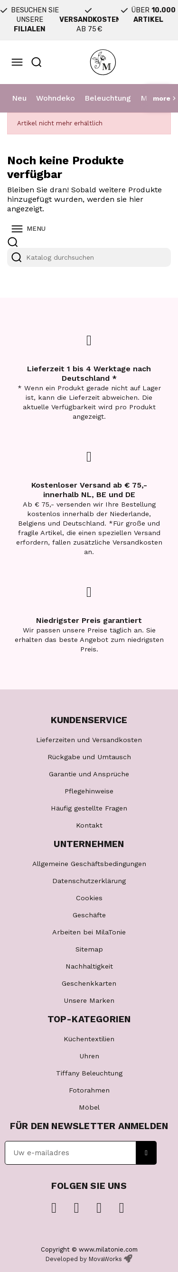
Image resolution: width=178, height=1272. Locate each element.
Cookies (89, 898)
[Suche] (89, 257)
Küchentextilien (89, 1039)
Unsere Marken (89, 1000)
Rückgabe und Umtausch (89, 757)
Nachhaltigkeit (89, 966)
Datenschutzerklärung (89, 881)
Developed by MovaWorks (84, 1259)
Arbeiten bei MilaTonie (89, 932)
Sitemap (89, 949)
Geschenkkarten (89, 983)
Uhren (89, 1056)
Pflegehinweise (89, 791)
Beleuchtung (107, 98)
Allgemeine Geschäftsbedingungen (89, 863)
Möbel (89, 1107)
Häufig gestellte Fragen (89, 808)
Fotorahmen (89, 1090)
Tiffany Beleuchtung (89, 1073)
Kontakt (89, 825)
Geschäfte (89, 915)
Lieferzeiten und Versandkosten (89, 740)
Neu (19, 98)
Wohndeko (55, 98)
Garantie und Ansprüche (89, 774)
